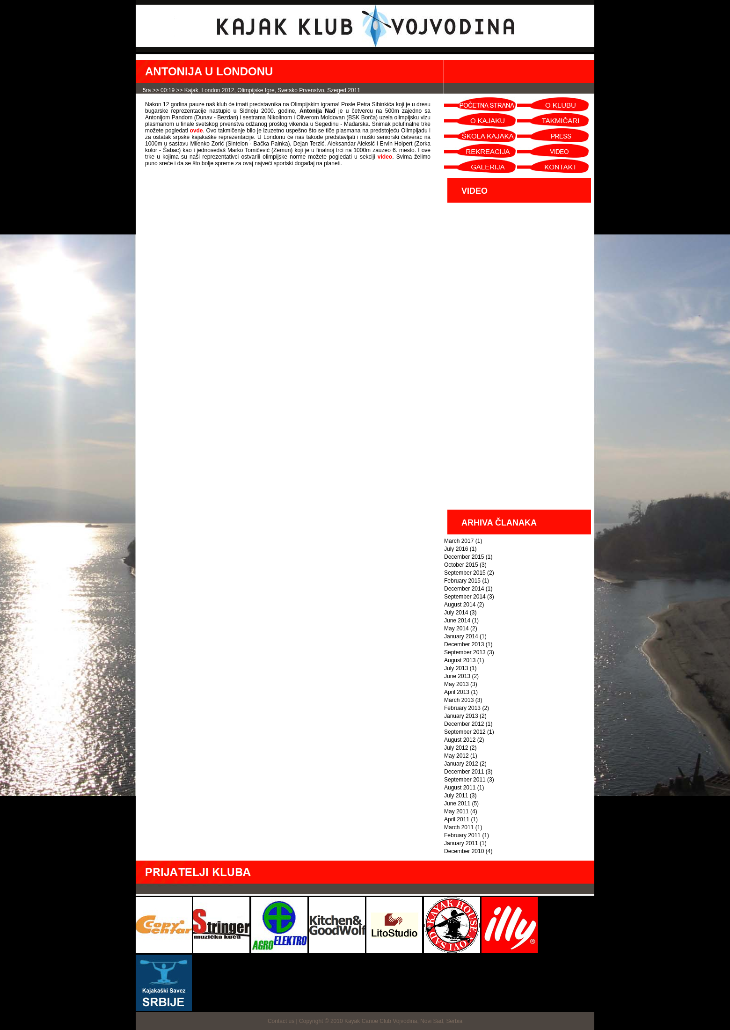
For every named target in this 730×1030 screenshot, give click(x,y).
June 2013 (457, 676)
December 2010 (464, 851)
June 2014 (457, 620)
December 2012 (464, 724)
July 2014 (456, 612)
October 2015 (461, 565)
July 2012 (456, 748)
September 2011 (465, 779)
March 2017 (459, 541)
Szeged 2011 (343, 90)
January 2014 (461, 636)
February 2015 (462, 580)
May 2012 (456, 755)
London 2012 (217, 90)
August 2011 (459, 787)
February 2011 (462, 835)
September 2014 (465, 596)
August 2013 (459, 660)
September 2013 (465, 652)
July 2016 (456, 549)
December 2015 (464, 557)
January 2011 (461, 843)
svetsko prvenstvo (300, 90)
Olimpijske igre (255, 90)
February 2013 (462, 708)
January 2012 (461, 763)
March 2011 (459, 827)
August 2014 (459, 604)
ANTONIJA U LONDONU (209, 71)
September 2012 (465, 732)
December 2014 (464, 588)
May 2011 (456, 811)
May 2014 (456, 628)
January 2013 (461, 716)
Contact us (281, 1021)
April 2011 (456, 819)
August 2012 (459, 740)
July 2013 (456, 668)
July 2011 (456, 795)
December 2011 (464, 771)
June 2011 (457, 803)
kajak (191, 90)
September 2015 (465, 573)
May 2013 (456, 684)
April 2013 (456, 692)
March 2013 (459, 700)
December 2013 (464, 644)
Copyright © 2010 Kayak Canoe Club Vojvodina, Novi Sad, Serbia (380, 1021)
